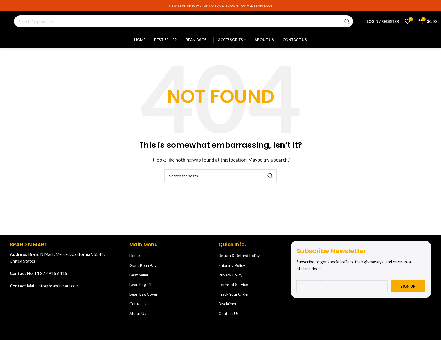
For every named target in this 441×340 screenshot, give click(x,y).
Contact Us (139, 306)
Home (134, 258)
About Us (137, 316)
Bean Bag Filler (142, 287)
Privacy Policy (230, 277)
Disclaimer (228, 306)
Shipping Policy (232, 267)
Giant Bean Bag (143, 267)
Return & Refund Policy (239, 258)
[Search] (184, 23)
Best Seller (138, 277)
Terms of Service (233, 287)
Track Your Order (234, 296)
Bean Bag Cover (143, 296)
